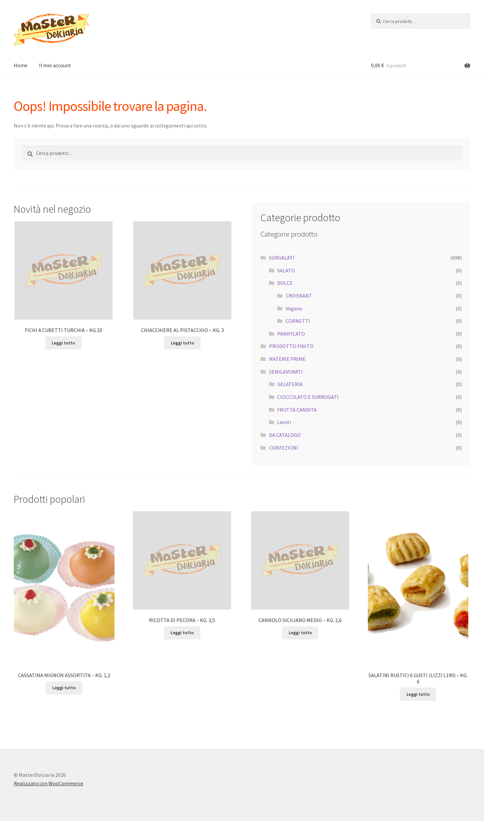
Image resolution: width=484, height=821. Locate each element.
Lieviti (284, 422)
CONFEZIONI (283, 447)
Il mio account (55, 65)
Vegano (294, 308)
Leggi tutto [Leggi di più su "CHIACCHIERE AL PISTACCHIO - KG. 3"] (182, 343)
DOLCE (285, 283)
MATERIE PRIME (287, 359)
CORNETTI (298, 321)
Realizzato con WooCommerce (48, 783)
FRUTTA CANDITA (297, 409)
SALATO (286, 270)
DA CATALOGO (285, 435)
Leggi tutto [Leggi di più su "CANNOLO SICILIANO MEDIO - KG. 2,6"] (300, 632)
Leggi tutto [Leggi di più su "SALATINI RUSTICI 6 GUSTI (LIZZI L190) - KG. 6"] (418, 694)
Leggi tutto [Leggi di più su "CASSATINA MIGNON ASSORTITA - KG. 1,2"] (64, 688)
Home (20, 65)
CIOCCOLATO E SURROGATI (308, 397)
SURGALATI (282, 257)
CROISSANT (299, 295)
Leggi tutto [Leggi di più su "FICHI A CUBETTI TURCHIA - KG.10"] (63, 343)
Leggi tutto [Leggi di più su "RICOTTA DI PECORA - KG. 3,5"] (182, 632)
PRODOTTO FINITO (291, 346)
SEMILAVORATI (286, 371)
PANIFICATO (291, 333)
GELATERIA (290, 384)
